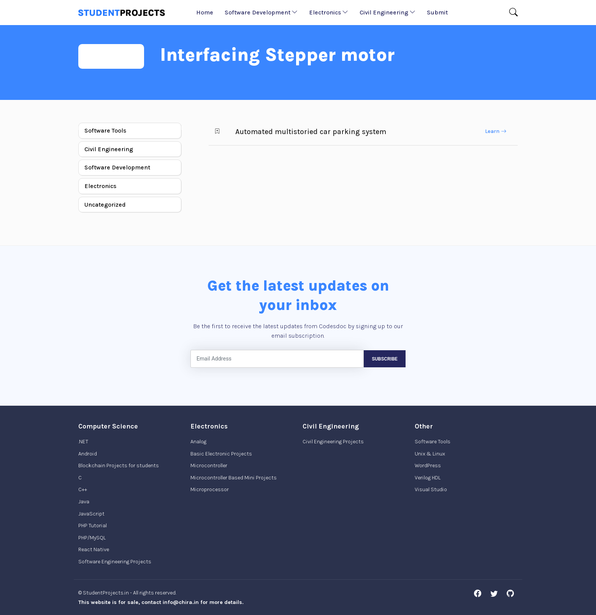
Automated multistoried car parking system (310, 131)
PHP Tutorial (92, 525)
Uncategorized (105, 204)
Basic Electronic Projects (221, 454)
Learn (495, 131)
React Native (93, 549)
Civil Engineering (387, 12)
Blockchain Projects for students (118, 465)
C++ (82, 489)
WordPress (428, 465)
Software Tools (105, 130)
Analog (198, 441)
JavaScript (91, 514)
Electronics (328, 12)
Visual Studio (431, 489)
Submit (437, 12)
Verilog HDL (428, 477)
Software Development (261, 12)
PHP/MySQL (92, 537)
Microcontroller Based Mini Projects (233, 477)
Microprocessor (209, 489)
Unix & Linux (430, 454)
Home (204, 12)
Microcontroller (208, 465)
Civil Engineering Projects (333, 441)
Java (83, 501)
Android (87, 454)
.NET (83, 441)
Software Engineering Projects (114, 561)
